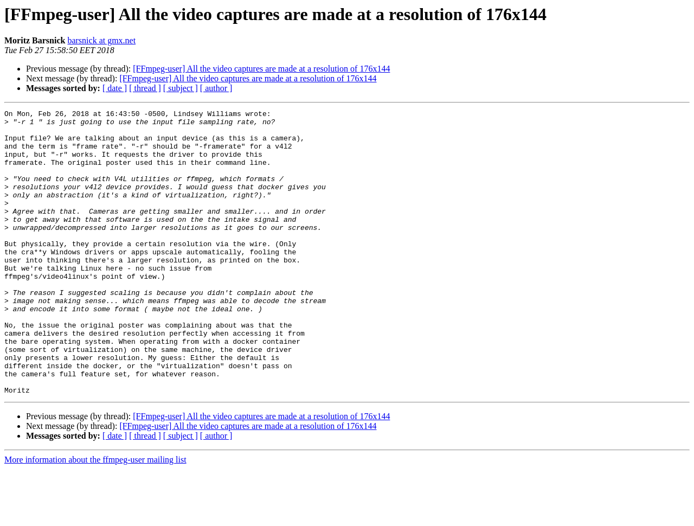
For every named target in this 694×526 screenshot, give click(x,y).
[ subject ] (180, 88)
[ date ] (114, 88)
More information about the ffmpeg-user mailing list (95, 516)
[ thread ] (145, 88)
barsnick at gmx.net (101, 40)
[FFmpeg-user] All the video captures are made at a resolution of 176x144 (261, 68)
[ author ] (216, 88)
